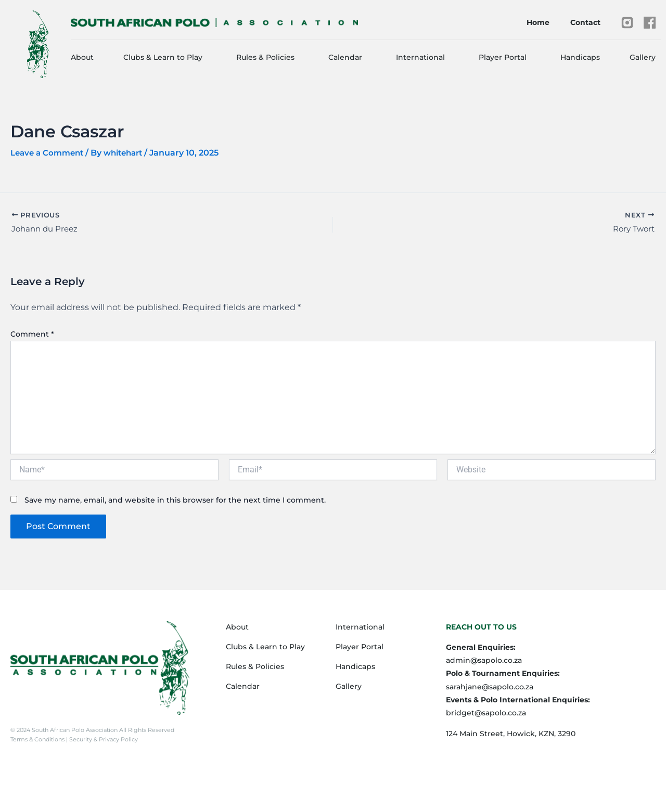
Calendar (345, 57)
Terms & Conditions (38, 739)
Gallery (643, 57)
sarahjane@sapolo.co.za (489, 686)
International (420, 57)
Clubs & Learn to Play (162, 57)
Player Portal (503, 57)
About (82, 57)
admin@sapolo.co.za (484, 660)
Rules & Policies (265, 57)
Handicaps (580, 57)
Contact (585, 22)
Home (538, 22)
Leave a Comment (49, 153)
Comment (32, 335)
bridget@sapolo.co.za (486, 712)
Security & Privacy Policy (103, 739)
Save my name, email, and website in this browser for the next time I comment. (175, 501)
